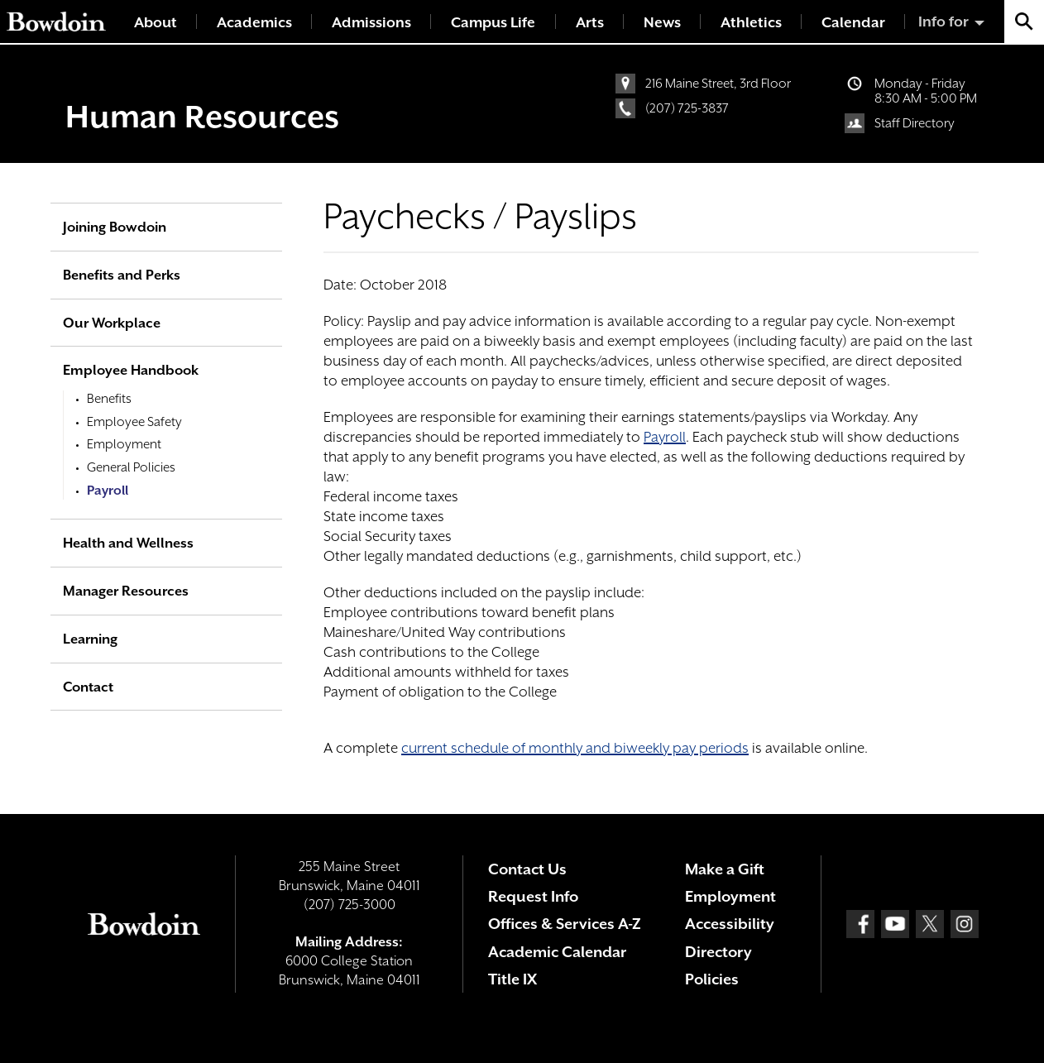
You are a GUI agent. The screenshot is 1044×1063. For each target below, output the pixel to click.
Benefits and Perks (121, 275)
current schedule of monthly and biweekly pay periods (575, 748)
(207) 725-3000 (349, 904)
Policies (712, 979)
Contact (88, 687)
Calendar (853, 22)
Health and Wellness (128, 543)
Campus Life (493, 22)
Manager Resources (126, 591)
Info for (943, 21)
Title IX (512, 979)
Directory (718, 951)
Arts (590, 22)
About (155, 22)
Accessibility (729, 923)
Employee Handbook (131, 370)
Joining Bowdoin (114, 227)
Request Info (533, 896)
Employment (124, 444)
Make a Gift (724, 869)
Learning (90, 639)
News (662, 22)
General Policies (131, 467)
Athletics (751, 22)
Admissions (371, 22)
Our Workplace (111, 323)
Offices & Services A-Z (564, 923)
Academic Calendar (557, 951)
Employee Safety (134, 421)
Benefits (109, 398)
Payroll (665, 437)
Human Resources (202, 116)
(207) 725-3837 (687, 108)
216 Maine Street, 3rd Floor (718, 83)
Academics (254, 22)
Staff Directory (914, 123)
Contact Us (527, 869)
